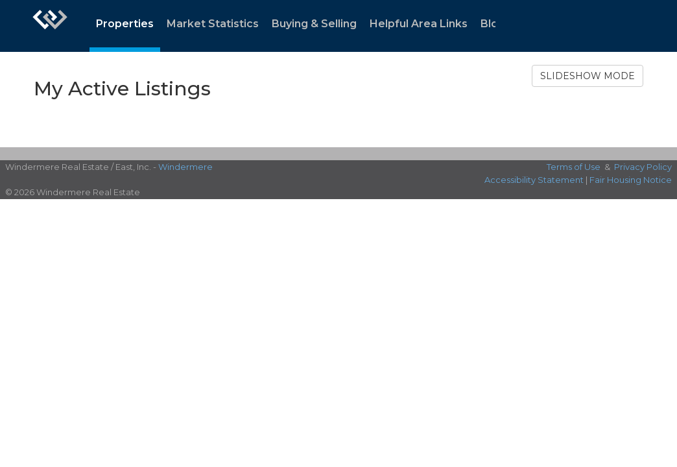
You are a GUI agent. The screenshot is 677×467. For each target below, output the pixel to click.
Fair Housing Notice (630, 179)
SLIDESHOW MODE (587, 76)
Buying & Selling (314, 24)
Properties (125, 24)
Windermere (185, 167)
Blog (493, 24)
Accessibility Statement (534, 179)
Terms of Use (573, 167)
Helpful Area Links (419, 24)
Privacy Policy (643, 167)
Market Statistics (213, 24)
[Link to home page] (50, 26)
